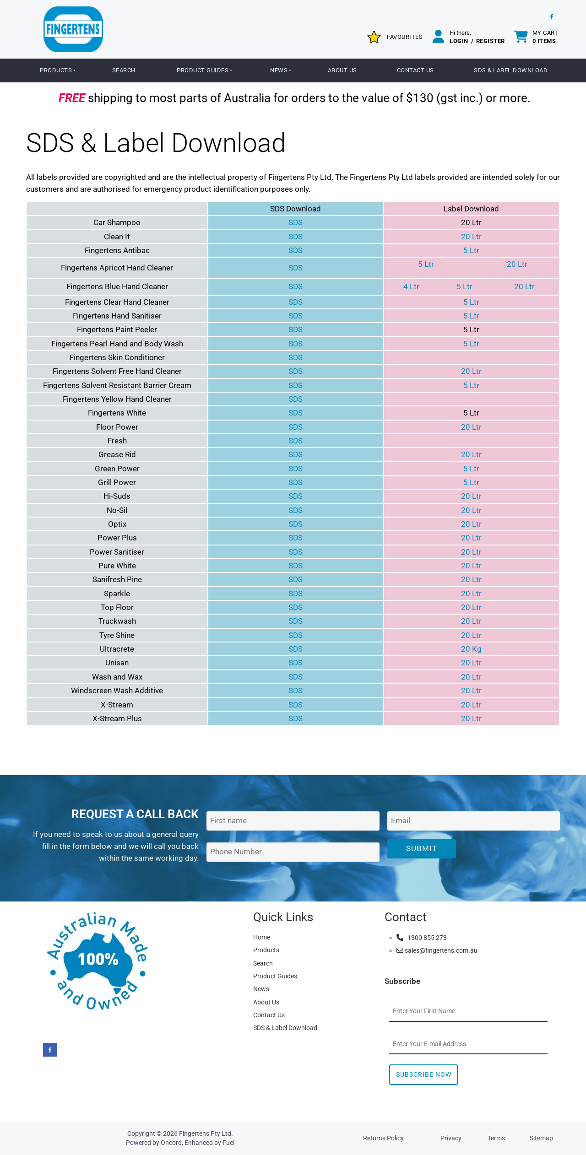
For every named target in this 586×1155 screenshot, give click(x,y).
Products (56, 70)
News (279, 70)
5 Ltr (471, 250)
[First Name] (292, 821)
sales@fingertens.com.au (436, 950)
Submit (421, 848)
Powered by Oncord (154, 1142)
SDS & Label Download (511, 70)
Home (261, 937)
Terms (496, 1138)
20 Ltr (471, 236)
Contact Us (415, 70)
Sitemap (541, 1138)
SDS (295, 222)
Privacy (450, 1138)
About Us (342, 70)
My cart (545, 36)
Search (124, 70)
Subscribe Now (423, 1074)
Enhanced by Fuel (209, 1142)
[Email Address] (473, 821)
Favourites (405, 36)
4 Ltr (411, 286)
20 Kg (471, 648)
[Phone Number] (292, 852)
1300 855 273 (421, 937)
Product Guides (202, 70)
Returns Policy (383, 1138)
